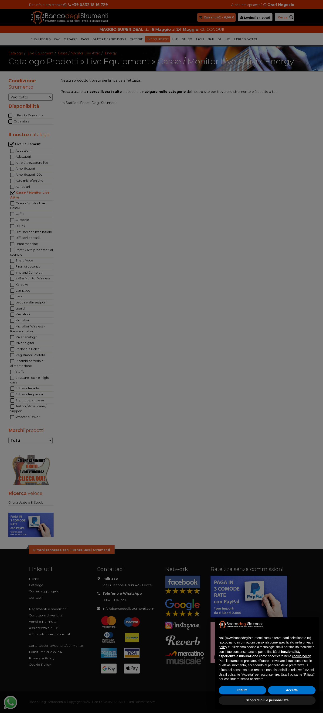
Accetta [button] (292, 690)
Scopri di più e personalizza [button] (267, 700)
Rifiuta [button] (242, 690)
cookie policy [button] (301, 656)
